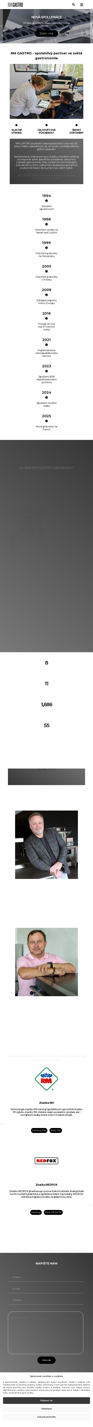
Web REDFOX (53, 1212)
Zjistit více (46, 33)
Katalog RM (39, 1130)
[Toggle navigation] (81, 4)
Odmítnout (46, 1408)
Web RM (56, 1130)
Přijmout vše (46, 1400)
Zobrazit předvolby (46, 1417)
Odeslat (46, 1360)
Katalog (36, 1212)
